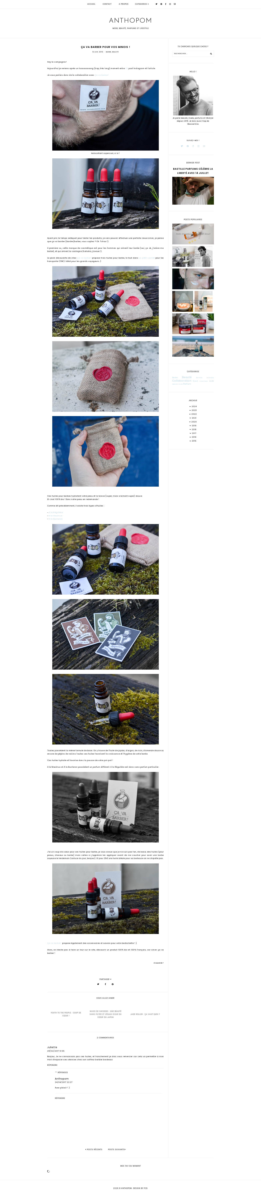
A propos (124, 4)
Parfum (187, 383)
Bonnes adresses (205, 378)
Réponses (63, 1072)
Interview (203, 381)
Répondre (52, 1065)
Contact (107, 4)
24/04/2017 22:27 (63, 1082)
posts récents (93, 1149)
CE (126, 68)
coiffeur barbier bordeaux (100, 1059)
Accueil (91, 4)
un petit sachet (147, 258)
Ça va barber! (102, 75)
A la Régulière (56, 512)
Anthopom (130, 21)
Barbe (108, 52)
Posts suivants (117, 1149)
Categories (141, 4)
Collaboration (181, 381)
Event (195, 381)
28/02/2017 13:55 (56, 1051)
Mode (181, 384)
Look (211, 380)
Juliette (52, 1047)
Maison (175, 384)
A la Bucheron (56, 519)
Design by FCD (140, 1188)
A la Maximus (55, 515)
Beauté (115, 52)
